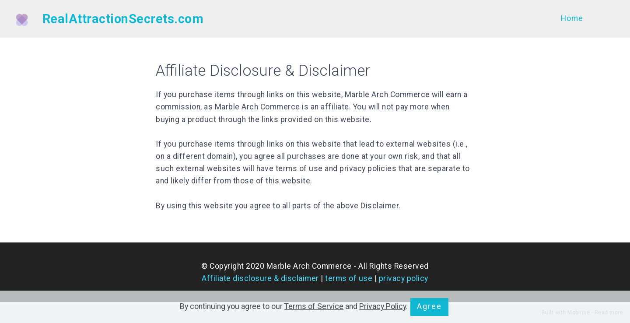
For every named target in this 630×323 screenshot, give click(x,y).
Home (572, 18)
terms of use (348, 278)
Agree (429, 306)
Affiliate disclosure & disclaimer (260, 278)
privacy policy (403, 278)
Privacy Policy (382, 306)
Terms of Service (313, 306)
